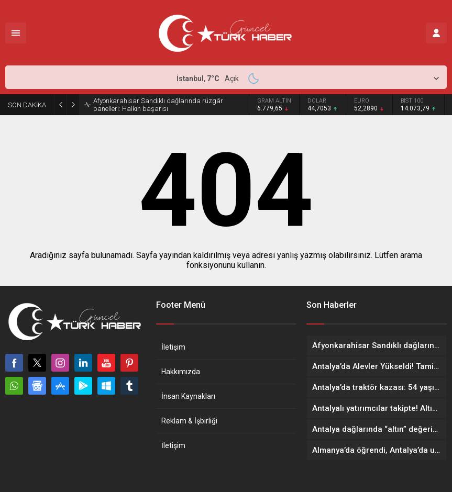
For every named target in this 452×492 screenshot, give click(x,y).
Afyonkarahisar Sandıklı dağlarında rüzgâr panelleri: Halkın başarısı (158, 105)
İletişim (173, 347)
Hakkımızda (180, 371)
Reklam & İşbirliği (189, 421)
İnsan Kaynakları (188, 396)
